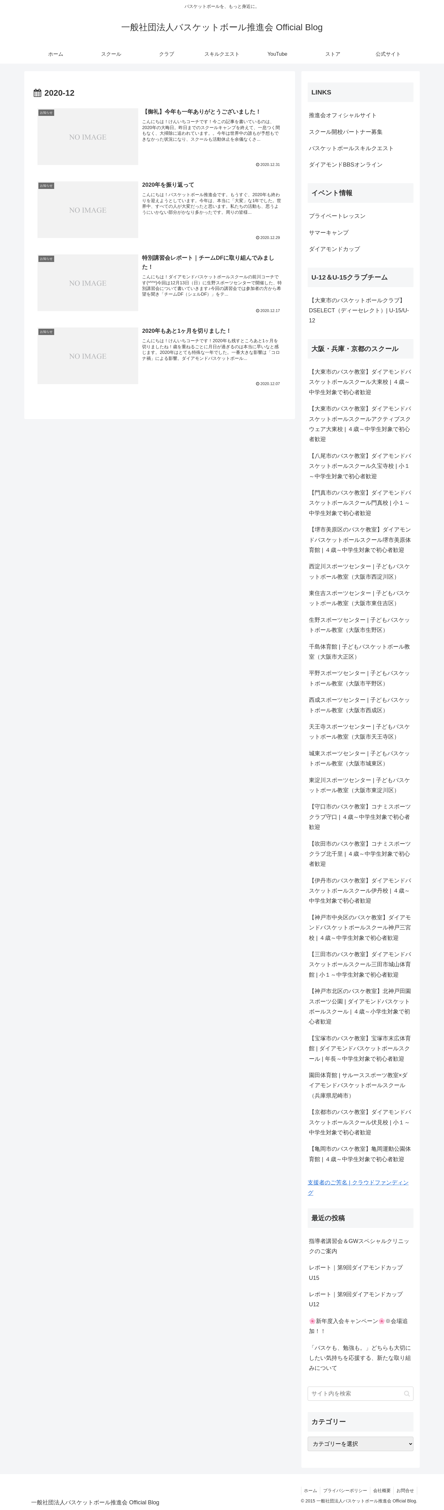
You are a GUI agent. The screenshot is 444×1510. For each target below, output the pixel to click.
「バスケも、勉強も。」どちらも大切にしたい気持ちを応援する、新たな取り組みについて (360, 1358)
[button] (407, 1393)
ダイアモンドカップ (334, 249)
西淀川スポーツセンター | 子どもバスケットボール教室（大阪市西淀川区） (359, 571)
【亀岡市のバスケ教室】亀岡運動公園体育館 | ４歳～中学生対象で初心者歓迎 (360, 1154)
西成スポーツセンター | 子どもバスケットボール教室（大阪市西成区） (359, 705)
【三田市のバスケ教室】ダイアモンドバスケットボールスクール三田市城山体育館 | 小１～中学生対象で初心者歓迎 (360, 964)
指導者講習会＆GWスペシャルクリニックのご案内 (359, 1246)
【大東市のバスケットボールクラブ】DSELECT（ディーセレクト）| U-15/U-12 (359, 310)
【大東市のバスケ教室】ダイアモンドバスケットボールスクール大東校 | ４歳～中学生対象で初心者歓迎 (360, 382)
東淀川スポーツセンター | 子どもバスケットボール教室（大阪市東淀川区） (359, 785)
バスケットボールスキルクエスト (351, 148)
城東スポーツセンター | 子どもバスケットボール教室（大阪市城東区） (359, 758)
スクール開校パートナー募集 (346, 132)
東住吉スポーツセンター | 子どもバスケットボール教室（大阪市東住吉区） (359, 598)
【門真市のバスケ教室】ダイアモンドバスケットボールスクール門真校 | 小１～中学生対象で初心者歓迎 (360, 503)
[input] (360, 1394)
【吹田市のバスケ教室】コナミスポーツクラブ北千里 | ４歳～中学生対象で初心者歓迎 (360, 854)
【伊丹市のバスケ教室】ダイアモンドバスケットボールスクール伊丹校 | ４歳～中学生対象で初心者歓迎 (360, 890)
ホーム (308, 1490)
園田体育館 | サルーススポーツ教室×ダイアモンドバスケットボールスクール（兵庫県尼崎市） (358, 1085)
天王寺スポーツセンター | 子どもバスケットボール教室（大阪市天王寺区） (359, 732)
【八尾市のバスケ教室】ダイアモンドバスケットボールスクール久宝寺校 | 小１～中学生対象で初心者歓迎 (360, 466)
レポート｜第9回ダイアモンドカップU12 (356, 1299)
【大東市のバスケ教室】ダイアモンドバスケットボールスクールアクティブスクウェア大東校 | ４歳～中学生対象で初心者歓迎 (360, 424)
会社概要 (381, 1490)
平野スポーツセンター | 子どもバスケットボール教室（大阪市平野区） (359, 678)
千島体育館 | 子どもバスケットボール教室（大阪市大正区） (359, 652)
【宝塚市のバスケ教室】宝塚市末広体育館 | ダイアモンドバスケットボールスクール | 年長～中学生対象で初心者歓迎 (360, 1048)
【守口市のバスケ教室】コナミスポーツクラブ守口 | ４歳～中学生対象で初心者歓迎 (360, 816)
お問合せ (405, 1490)
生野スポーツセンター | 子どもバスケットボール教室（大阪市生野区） (359, 625)
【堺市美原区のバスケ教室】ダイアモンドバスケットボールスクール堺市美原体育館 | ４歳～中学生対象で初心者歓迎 (360, 539)
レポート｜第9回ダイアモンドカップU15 (356, 1272)
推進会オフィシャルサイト (343, 115)
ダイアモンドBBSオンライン (346, 165)
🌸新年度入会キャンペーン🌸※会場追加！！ (358, 1326)
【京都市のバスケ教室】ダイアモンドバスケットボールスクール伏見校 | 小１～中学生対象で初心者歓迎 (360, 1122)
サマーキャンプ (329, 233)
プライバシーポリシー (343, 1490)
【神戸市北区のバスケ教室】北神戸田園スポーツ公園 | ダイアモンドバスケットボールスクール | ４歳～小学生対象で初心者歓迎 (360, 1006)
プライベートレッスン (337, 216)
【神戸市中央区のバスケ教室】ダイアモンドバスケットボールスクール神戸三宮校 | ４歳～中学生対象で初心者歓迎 (360, 927)
